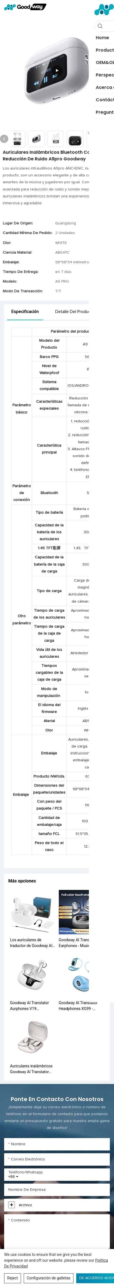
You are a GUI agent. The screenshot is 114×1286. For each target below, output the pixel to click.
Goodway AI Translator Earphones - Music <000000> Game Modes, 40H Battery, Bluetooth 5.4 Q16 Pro (81, 943)
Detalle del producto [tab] (75, 311)
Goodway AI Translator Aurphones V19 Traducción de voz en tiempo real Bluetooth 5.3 (31, 1006)
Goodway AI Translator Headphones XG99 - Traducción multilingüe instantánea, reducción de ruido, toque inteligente (81, 1006)
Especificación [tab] (25, 311)
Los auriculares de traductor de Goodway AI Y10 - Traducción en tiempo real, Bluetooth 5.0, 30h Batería (32, 943)
